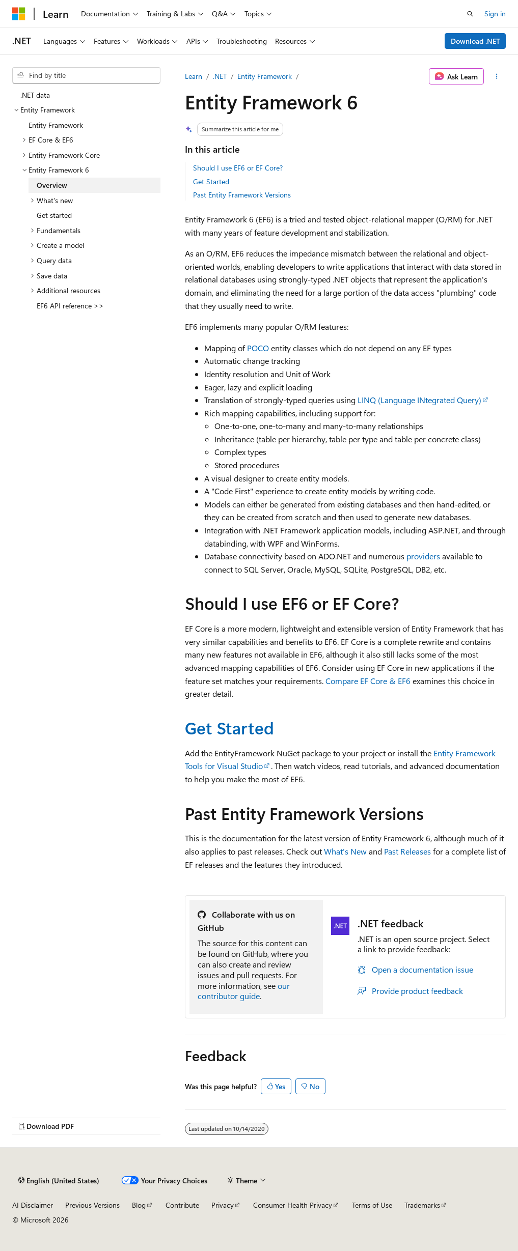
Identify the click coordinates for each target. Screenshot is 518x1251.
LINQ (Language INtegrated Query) (419, 399)
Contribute (182, 1205)
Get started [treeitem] (54, 215)
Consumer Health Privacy (292, 1205)
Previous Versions (92, 1205)
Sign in (495, 13)
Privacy (222, 1205)
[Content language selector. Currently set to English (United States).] (58, 1180)
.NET (220, 76)
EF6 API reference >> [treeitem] (70, 305)
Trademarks (422, 1205)
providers (423, 556)
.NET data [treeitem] (35, 95)
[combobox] (86, 75)
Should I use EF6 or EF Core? (238, 168)
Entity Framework (264, 76)
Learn (193, 76)
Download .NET (475, 41)
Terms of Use (372, 1205)
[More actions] (497, 76)
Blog (139, 1205)
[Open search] (470, 14)
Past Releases (407, 851)
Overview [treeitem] (52, 185)
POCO (258, 348)
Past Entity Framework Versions (242, 195)
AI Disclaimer (32, 1205)
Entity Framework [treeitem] (56, 125)
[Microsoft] (18, 13)
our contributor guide (244, 991)
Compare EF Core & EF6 (368, 680)
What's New (345, 851)
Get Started (211, 181)
